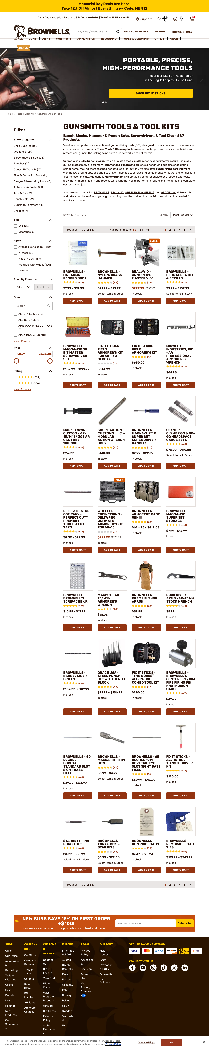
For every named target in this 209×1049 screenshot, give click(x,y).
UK (64, 1025)
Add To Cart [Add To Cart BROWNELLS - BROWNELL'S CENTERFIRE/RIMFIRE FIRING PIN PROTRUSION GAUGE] (181, 711)
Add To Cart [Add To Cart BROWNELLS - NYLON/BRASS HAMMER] (112, 301)
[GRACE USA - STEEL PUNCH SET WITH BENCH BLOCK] (112, 653)
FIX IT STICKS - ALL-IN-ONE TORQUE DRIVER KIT (179, 761)
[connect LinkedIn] (184, 967)
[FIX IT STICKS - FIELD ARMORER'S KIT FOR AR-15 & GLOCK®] (112, 327)
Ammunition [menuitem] (86, 38)
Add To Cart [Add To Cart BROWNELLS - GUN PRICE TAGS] (146, 870)
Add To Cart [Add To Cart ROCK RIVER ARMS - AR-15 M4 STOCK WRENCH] (181, 627)
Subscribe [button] (185, 923)
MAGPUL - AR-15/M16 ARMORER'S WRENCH (109, 599)
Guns (8, 950)
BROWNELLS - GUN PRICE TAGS (145, 842)
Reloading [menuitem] (109, 38)
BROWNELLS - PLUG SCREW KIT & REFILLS (179, 275)
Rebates (10, 1005)
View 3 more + (22, 389)
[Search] (118, 31)
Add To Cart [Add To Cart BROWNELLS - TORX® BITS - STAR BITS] (112, 870)
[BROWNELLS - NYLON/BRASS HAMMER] (112, 253)
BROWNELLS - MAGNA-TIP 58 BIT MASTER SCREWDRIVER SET (75, 352)
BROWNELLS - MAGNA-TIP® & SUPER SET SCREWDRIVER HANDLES (144, 436)
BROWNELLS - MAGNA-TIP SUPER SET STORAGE (177, 515)
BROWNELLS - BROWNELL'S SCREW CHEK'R (75, 598)
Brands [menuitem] (160, 31)
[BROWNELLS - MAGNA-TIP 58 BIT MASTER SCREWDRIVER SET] (78, 327)
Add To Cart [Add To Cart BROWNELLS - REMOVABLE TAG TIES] (181, 870)
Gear (8, 990)
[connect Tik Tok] (164, 967)
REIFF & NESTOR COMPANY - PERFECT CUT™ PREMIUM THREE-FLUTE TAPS (76, 519)
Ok (171, 1042)
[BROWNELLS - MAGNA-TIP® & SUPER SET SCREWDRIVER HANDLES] (146, 411)
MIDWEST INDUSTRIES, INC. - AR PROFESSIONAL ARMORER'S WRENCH (180, 354)
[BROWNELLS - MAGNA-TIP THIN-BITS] (112, 737)
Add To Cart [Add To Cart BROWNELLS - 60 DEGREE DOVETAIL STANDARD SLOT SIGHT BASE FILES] (78, 795)
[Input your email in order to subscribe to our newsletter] (145, 923)
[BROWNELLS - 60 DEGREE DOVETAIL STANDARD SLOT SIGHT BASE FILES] (78, 737)
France (66, 979)
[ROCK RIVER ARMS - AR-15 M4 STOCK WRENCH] (181, 576)
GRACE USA (168, 192)
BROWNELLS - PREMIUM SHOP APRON (144, 598)
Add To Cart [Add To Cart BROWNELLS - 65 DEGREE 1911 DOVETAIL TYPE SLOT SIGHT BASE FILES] (146, 795)
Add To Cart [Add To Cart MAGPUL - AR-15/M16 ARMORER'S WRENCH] (112, 627)
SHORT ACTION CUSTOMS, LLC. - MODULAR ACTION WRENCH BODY (111, 436)
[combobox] (23, 287)
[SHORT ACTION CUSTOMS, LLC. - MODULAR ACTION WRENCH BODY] (112, 411)
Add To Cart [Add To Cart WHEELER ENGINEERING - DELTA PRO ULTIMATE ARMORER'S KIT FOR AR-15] (112, 550)
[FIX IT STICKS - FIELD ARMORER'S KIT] (146, 327)
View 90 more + (23, 341)
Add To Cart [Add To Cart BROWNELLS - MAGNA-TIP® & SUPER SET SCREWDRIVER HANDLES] (146, 465)
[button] (179, 19)
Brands (9, 995)
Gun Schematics (12, 1024)
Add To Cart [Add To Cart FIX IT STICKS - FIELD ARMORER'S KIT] (146, 385)
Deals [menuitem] (23, 47)
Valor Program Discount (48, 996)
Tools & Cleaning (25, 113)
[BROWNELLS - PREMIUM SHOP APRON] (146, 576)
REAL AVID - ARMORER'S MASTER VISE (143, 275)
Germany (67, 984)
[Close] (203, 1042)
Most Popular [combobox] (181, 214)
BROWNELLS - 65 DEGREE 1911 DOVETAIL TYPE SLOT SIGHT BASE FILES (146, 763)
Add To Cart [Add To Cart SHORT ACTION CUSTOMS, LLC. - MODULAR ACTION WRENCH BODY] (112, 465)
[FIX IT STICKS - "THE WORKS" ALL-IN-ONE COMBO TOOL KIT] (146, 653)
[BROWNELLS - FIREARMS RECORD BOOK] (78, 253)
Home (10, 113)
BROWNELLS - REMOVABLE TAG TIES (180, 844)
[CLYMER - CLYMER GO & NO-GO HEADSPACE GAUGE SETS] (181, 411)
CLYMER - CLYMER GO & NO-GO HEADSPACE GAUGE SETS (180, 434)
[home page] (42, 32)
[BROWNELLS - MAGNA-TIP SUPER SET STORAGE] (181, 492)
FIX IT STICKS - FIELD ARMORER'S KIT (144, 349)
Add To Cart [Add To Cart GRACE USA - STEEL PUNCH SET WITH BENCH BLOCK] (112, 711)
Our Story (30, 955)
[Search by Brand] (33, 306)
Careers (29, 978)
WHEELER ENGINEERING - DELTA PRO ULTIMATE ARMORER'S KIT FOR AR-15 (110, 519)
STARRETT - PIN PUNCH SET (76, 842)
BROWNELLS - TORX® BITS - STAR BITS (109, 844)
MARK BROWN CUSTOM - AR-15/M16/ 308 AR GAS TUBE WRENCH (76, 436)
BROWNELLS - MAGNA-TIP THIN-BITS (112, 760)
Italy (64, 990)
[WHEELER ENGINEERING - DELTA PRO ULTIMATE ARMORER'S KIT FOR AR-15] (112, 492)
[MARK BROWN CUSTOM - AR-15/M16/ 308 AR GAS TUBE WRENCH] (78, 411)
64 (141, 229)
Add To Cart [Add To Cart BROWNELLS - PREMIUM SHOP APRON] (146, 627)
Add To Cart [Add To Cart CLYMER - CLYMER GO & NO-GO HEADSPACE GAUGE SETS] (181, 465)
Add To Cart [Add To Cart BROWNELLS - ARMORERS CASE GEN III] (146, 550)
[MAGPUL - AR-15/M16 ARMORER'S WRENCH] (112, 576)
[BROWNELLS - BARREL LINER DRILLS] (78, 653)
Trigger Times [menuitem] (182, 31)
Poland (66, 1000)
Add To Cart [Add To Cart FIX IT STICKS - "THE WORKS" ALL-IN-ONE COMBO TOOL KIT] (146, 711)
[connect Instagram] (153, 967)
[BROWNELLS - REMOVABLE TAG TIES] (181, 821)
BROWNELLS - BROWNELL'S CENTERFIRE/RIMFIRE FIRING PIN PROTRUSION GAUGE (180, 681)
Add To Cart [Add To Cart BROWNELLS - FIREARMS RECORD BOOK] (78, 301)
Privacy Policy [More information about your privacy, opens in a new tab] (113, 1044)
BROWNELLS (101, 192)
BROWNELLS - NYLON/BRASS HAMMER (110, 275)
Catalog (48, 1005)
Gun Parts (11, 955)
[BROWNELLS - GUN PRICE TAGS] (146, 821)
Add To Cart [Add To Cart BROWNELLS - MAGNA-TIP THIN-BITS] (112, 795)
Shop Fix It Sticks (151, 93)
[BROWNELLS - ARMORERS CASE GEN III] (146, 492)
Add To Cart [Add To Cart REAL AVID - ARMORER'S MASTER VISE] (146, 301)
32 (134, 229)
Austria (66, 959)
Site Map (86, 969)
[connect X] (174, 967)
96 (148, 229)
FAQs (103, 959)
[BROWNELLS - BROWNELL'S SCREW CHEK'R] (78, 576)
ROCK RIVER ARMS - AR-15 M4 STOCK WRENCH (180, 598)
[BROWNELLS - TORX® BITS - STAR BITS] (112, 821)
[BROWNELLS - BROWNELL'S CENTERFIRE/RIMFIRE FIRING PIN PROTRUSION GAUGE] (181, 653)
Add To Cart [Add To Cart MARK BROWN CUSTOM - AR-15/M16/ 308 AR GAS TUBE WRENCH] (78, 465)
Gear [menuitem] (174, 38)
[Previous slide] (7, 79)
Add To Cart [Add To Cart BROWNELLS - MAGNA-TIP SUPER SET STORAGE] (181, 550)
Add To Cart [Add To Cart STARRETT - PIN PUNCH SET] (78, 870)
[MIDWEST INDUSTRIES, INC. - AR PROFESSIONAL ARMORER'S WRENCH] (181, 327)
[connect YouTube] (143, 967)
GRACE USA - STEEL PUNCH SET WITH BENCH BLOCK (111, 677)
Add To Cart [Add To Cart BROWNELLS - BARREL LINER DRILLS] (78, 711)
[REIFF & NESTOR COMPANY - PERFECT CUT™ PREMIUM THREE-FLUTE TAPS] (78, 492)
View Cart (49, 978)
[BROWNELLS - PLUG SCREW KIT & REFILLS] (181, 253)
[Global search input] (99, 31)
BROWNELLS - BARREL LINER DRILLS (75, 676)
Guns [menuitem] (33, 38)
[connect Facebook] (132, 967)
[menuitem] (20, 39)
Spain (65, 1005)
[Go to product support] (143, 19)
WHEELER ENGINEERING (139, 192)
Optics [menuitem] (159, 38)
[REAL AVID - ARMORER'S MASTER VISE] (146, 253)
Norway (67, 995)
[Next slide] (201, 79)
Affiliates (29, 1002)
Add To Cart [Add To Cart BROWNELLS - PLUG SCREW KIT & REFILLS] (181, 301)
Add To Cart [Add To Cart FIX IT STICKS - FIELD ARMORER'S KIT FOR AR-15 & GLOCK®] (112, 385)
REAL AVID (117, 192)
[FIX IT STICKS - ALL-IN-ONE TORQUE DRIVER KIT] (181, 737)
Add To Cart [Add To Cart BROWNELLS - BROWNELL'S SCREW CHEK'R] (78, 627)
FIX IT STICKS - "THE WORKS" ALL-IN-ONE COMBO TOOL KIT (145, 677)
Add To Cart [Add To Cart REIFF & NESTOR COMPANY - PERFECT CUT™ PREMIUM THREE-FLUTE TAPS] (78, 550)
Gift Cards (49, 1011)
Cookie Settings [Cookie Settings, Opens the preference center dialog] (146, 1042)
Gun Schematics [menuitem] (136, 31)
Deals (8, 1000)
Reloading (11, 970)
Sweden (67, 1011)
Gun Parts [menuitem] (64, 38)
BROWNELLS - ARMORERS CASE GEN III (146, 514)
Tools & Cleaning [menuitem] (135, 38)
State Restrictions (50, 1029)
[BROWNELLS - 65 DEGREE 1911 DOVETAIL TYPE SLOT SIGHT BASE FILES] (146, 737)
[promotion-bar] (104, 6)
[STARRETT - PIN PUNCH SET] (78, 821)
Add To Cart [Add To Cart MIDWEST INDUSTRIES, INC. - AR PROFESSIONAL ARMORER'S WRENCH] (181, 385)
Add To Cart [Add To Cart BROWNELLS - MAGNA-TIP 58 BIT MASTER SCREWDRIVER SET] (78, 385)
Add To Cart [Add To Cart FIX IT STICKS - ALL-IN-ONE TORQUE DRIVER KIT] (181, 795)
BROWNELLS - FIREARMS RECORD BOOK (74, 275)
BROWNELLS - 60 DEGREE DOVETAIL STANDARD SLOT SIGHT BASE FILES (77, 765)
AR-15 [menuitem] (46, 38)
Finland (66, 974)
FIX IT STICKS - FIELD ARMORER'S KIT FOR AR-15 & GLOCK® (110, 352)
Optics (9, 984)
